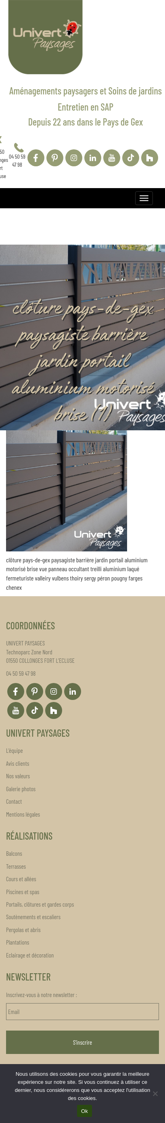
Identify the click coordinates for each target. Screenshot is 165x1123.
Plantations (17, 942)
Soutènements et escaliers (33, 916)
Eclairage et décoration (30, 955)
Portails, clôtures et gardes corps (40, 904)
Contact (14, 801)
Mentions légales (23, 814)
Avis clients (17, 763)
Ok (84, 1111)
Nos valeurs (18, 775)
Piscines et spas (22, 891)
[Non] (155, 1093)
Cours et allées (21, 878)
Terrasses (16, 866)
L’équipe (14, 750)
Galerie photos (21, 788)
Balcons (14, 853)
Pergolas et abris (23, 929)
